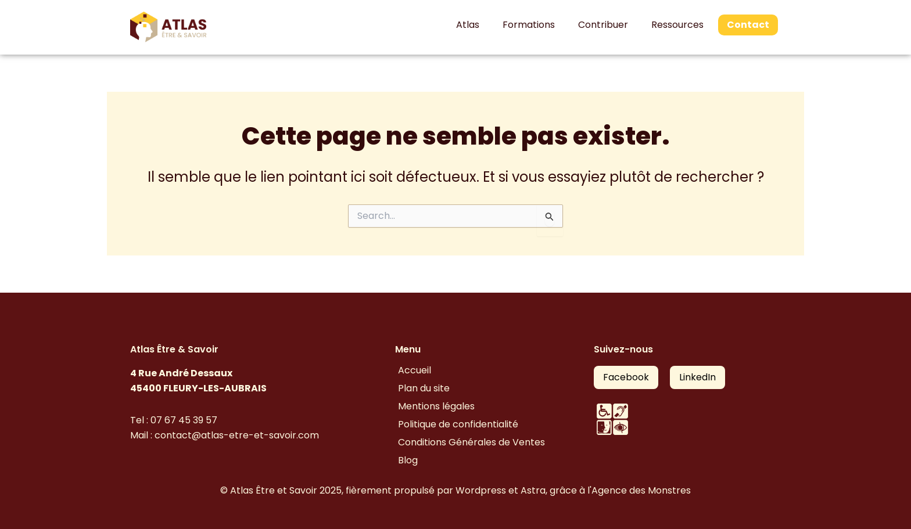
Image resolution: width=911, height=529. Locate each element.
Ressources (677, 24)
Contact (748, 24)
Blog (408, 460)
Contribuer (603, 24)
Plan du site (424, 388)
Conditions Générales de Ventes (471, 442)
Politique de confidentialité (458, 424)
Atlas (467, 24)
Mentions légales (436, 406)
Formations (529, 24)
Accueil (414, 370)
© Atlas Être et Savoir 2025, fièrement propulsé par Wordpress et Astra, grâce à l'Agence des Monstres (455, 490)
